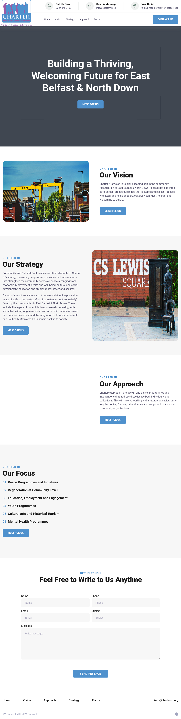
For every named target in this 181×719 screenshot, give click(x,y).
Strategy (70, 20)
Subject (126, 615)
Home (47, 20)
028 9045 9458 (63, 8)
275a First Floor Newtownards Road (159, 8)
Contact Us (165, 20)
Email (55, 615)
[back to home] (16, 13)
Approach (84, 20)
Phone (126, 600)
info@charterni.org (106, 8)
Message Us (90, 104)
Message (90, 642)
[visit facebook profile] (176, 714)
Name (55, 600)
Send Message (90, 673)
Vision (58, 20)
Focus (97, 20)
